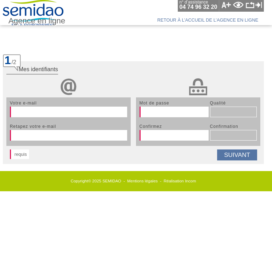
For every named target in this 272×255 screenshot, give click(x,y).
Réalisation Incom (180, 181)
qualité (218, 103)
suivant (237, 154)
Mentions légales (142, 181)
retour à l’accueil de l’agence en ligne (207, 20)
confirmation (224, 126)
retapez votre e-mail (33, 126)
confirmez (151, 126)
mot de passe (154, 103)
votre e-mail (23, 103)
